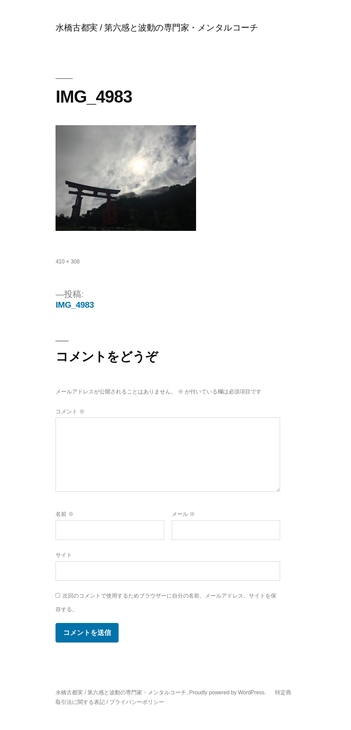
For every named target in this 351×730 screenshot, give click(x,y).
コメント (70, 411)
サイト (64, 555)
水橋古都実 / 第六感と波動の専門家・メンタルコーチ (157, 27)
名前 (64, 514)
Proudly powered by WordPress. (228, 692)
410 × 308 (68, 261)
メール (183, 514)
